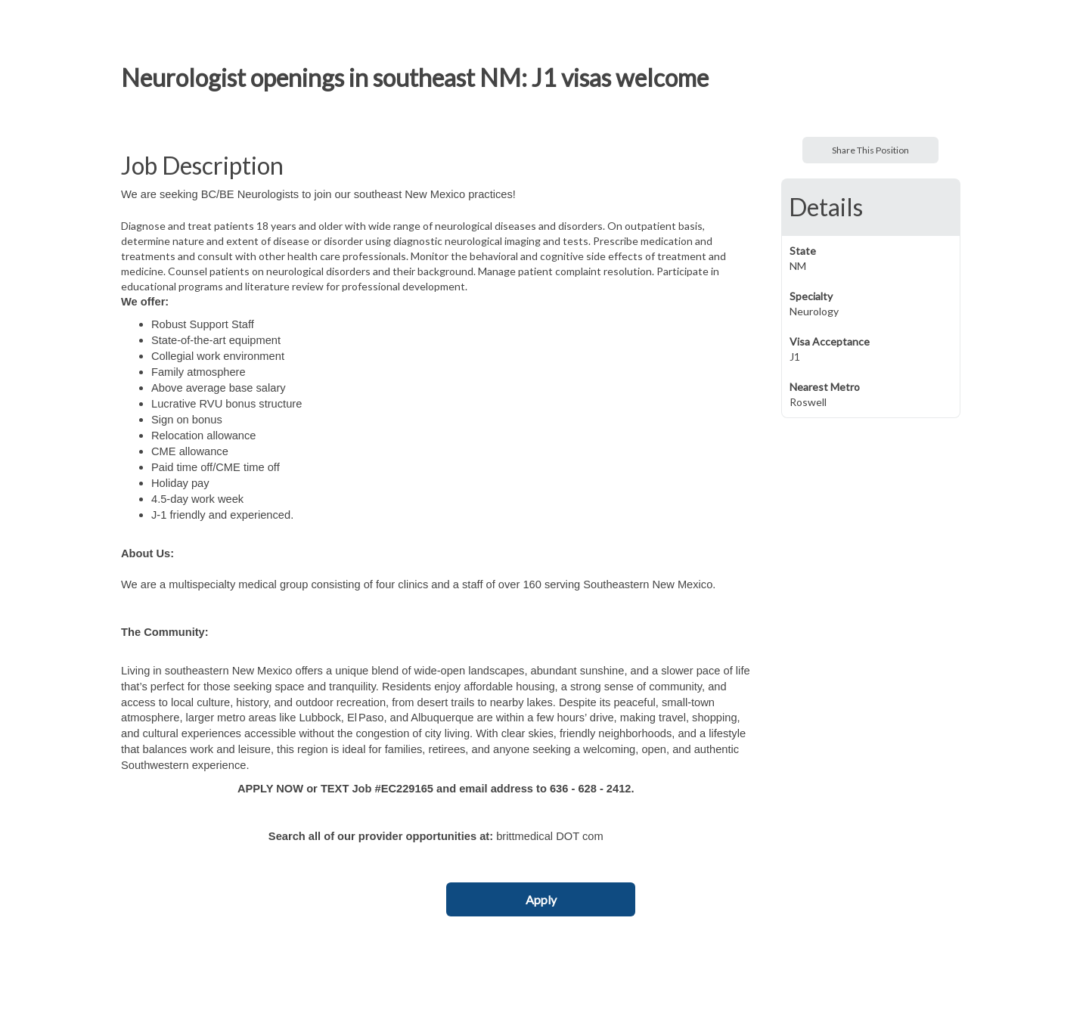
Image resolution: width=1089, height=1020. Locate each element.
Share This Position (870, 150)
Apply (541, 899)
